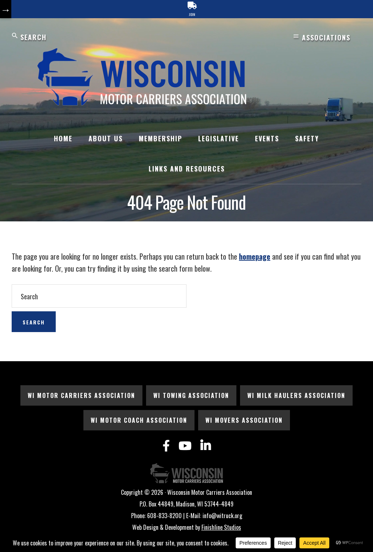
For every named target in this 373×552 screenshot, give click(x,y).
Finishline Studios (221, 527)
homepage (254, 256)
